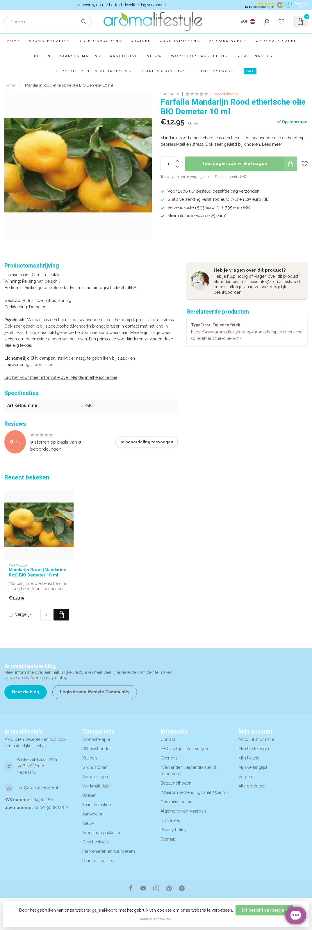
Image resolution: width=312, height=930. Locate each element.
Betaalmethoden (176, 783)
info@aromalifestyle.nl (37, 787)
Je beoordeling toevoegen (146, 441)
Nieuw (155, 56)
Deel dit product (230, 177)
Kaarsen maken (78, 56)
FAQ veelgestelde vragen (184, 748)
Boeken (42, 56)
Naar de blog (25, 692)
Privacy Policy (174, 829)
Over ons (169, 758)
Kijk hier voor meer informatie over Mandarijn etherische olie (60, 377)
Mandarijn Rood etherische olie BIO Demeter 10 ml (69, 85)
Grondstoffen (178, 41)
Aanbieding (124, 56)
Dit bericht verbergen (264, 910)
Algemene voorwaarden (183, 811)
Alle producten (252, 786)
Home (13, 41)
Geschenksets (254, 56)
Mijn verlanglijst (252, 767)
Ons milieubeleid (176, 801)
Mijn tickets (248, 758)
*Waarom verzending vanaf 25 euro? (195, 792)
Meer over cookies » (157, 919)
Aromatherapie (48, 41)
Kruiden (141, 41)
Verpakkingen (226, 41)
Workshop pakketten (198, 56)
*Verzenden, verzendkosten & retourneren (189, 770)
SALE (250, 71)
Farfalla (170, 94)
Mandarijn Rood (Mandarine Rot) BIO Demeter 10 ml (37, 572)
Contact (168, 739)
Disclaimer (170, 820)
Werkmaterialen (276, 41)
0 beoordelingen (224, 94)
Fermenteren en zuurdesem (92, 71)
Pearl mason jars (163, 71)
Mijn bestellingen (254, 748)
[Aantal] (46, 614)
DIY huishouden (99, 41)
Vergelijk (23, 614)
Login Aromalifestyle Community (94, 692)
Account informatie (256, 739)
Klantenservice (215, 71)
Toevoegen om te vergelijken (185, 177)
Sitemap (168, 839)
